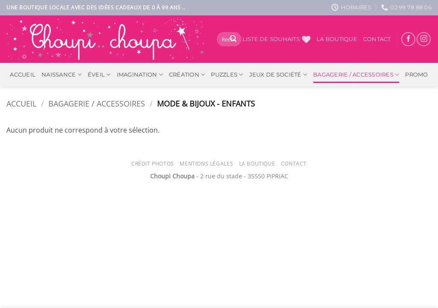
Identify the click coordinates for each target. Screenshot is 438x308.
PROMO (416, 74)
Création (187, 75)
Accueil (21, 103)
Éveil (99, 75)
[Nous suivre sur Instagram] (424, 39)
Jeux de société (278, 75)
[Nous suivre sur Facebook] (408, 39)
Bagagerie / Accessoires (356, 75)
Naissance (61, 75)
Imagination (140, 75)
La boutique (337, 39)
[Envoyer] (233, 39)
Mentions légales (206, 163)
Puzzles (227, 75)
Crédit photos (152, 163)
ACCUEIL (23, 74)
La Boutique (257, 163)
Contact (377, 39)
